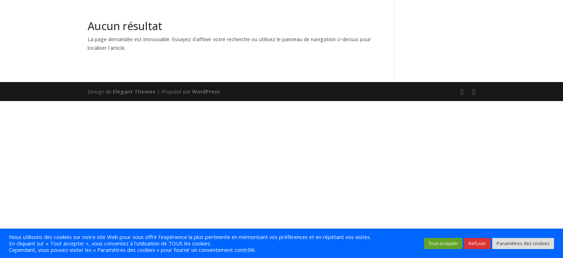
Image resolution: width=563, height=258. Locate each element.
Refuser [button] (477, 243)
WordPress (206, 91)
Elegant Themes (134, 91)
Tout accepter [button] (443, 243)
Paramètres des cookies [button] (523, 243)
